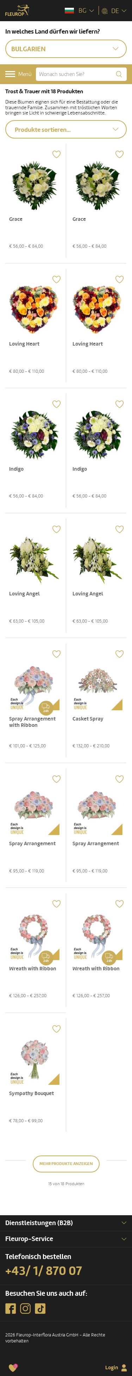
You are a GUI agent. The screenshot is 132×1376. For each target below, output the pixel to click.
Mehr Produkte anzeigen (66, 1163)
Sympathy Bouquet (31, 1093)
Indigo (16, 469)
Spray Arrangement (32, 843)
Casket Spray (88, 719)
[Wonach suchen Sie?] (81, 74)
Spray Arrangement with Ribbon (32, 722)
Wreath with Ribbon (32, 968)
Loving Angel (24, 593)
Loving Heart (24, 344)
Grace (16, 219)
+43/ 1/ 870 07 (43, 1271)
